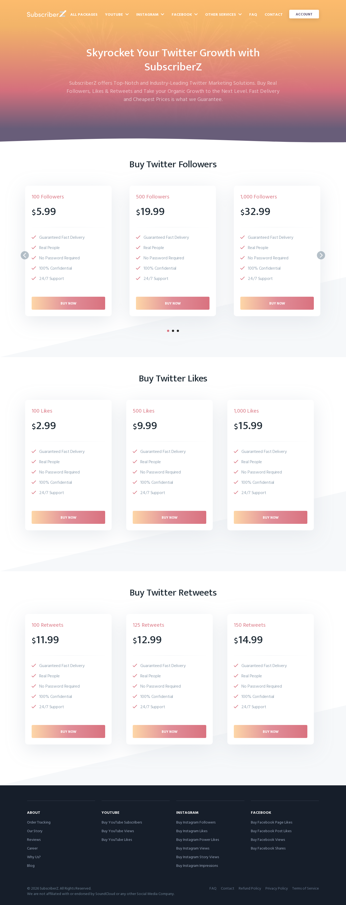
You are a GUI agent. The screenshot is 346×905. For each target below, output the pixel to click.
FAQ (253, 14)
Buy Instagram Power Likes (197, 839)
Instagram (150, 14)
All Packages (84, 14)
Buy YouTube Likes (117, 839)
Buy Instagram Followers (195, 822)
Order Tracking (39, 822)
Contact (274, 14)
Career (32, 848)
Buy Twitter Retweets (173, 592)
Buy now (68, 303)
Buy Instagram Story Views (197, 857)
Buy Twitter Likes (173, 378)
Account (304, 14)
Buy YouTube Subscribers (122, 822)
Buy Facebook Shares (268, 848)
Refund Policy (250, 888)
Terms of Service (305, 888)
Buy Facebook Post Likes (271, 831)
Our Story (34, 831)
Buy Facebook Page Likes (271, 822)
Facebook (185, 14)
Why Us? (34, 857)
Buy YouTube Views (118, 831)
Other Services (223, 14)
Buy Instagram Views (192, 848)
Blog (31, 865)
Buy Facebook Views (268, 839)
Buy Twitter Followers (173, 164)
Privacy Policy (276, 888)
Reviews (34, 839)
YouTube (117, 14)
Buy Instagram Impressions (197, 865)
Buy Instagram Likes (191, 831)
